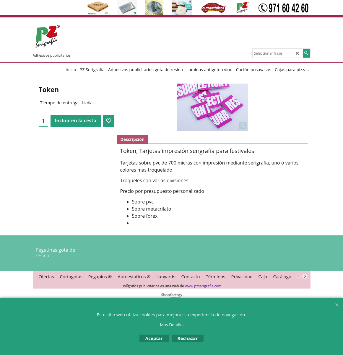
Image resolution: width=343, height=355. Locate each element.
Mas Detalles (172, 325)
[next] (305, 276)
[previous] (299, 276)
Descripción (133, 139)
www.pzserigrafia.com (203, 286)
